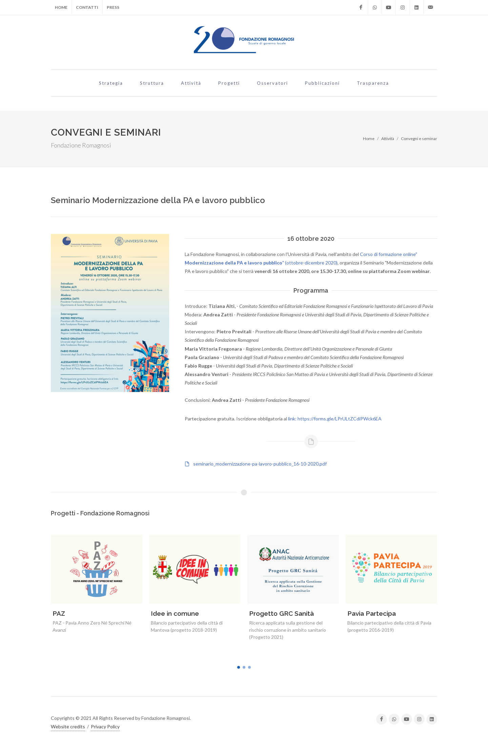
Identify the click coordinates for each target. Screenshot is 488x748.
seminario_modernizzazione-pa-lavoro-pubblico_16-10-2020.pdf (260, 464)
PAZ (59, 613)
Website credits (68, 726)
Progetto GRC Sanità (281, 613)
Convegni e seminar (419, 138)
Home (61, 7)
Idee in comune (175, 613)
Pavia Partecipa (371, 613)
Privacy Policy (105, 726)
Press (113, 7)
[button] (238, 667)
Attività (387, 138)
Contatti (87, 7)
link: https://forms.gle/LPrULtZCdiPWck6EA (335, 418)
